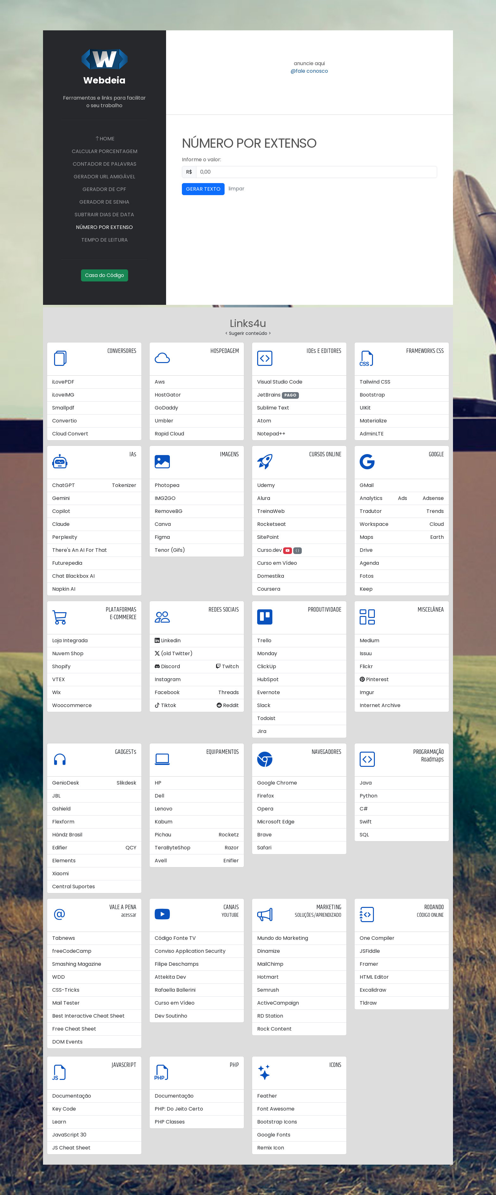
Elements (64, 860)
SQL (364, 834)
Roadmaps (432, 760)
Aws (160, 381)
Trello (264, 640)
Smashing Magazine (76, 964)
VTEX (58, 679)
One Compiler (377, 938)
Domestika (270, 576)
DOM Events (67, 1041)
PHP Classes (170, 1121)
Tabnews (63, 938)
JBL (56, 795)
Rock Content (274, 1028)
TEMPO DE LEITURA (104, 239)
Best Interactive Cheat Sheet (88, 1015)
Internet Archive (380, 705)
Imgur (367, 692)
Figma (162, 537)
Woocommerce (72, 705)
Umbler (164, 420)
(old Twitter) (174, 653)
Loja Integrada (70, 640)
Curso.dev (269, 550)
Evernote (268, 692)
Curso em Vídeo (277, 563)
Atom (264, 420)
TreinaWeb (271, 511)
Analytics (371, 498)
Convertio (64, 420)
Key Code (64, 1108)
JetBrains (269, 394)
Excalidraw (373, 990)
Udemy (266, 485)
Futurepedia (67, 563)
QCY (131, 847)
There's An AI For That (79, 550)
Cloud (437, 524)
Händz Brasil (67, 834)
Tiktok (165, 705)
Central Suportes (73, 886)
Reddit (228, 705)
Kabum (163, 821)
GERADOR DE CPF (104, 189)
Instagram (168, 679)
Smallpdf (63, 407)
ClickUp (266, 666)
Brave (264, 834)
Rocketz (229, 834)
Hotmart (268, 977)
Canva (163, 524)
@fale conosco (309, 71)
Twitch (227, 666)
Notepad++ (271, 433)
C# (364, 808)
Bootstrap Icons (277, 1121)
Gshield (61, 808)
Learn (59, 1121)
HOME (105, 138)
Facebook (167, 692)
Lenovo (163, 808)
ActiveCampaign (278, 1003)
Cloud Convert (70, 433)
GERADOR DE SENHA (104, 202)
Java (366, 782)
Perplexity (64, 537)
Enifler (231, 860)
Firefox (265, 795)
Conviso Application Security (190, 951)
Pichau (163, 834)
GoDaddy (166, 407)
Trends (435, 511)
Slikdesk (126, 782)
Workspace (374, 524)
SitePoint (268, 537)
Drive (366, 550)
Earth (437, 537)
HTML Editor (374, 977)
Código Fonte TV (175, 938)
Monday (267, 653)
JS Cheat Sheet (71, 1147)
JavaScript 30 (69, 1134)
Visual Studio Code (279, 381)
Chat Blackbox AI (73, 576)
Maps (366, 537)
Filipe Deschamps (177, 964)
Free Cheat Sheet (74, 1028)
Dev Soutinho (171, 1015)
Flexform (63, 821)
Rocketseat (271, 524)
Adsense (433, 498)
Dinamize (268, 951)
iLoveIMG (63, 394)
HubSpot (268, 679)
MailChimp (270, 964)
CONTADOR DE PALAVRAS (104, 164)
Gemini (61, 498)
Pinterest (374, 679)
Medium (369, 640)
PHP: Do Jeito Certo (179, 1108)
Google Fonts (273, 1134)
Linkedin (168, 640)
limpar (236, 188)
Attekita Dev (170, 977)
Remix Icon (270, 1147)
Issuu (366, 653)
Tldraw (368, 1003)
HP (158, 782)
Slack (263, 705)
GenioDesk (65, 782)
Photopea (167, 485)
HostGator (168, 394)
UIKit (365, 407)
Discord (167, 666)
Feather (267, 1096)
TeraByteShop (172, 847)
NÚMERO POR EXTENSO (104, 227)
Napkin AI (63, 589)
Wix (56, 692)
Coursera (268, 589)
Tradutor (371, 511)
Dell (159, 795)
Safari (264, 847)
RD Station (270, 1015)
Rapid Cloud (169, 433)
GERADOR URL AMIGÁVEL (104, 176)
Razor (232, 847)
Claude (61, 524)
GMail (367, 485)
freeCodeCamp (71, 951)
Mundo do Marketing (282, 938)
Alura (263, 498)
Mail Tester (66, 1003)
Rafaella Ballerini (175, 990)
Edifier (59, 847)
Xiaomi (60, 873)
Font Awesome (275, 1108)
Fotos (367, 576)
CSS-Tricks (65, 990)
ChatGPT (63, 485)
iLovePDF (63, 381)
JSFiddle (370, 951)
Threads (228, 692)
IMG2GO (165, 498)
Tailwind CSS (375, 381)
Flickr (366, 666)
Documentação (71, 1096)
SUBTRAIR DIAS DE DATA (104, 214)
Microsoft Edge (275, 821)
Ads (402, 498)
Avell (161, 860)
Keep (366, 589)
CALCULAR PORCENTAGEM (104, 151)
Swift (366, 821)
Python (368, 795)
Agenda (369, 563)
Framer (369, 964)
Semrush (268, 990)
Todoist (266, 718)
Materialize (373, 420)
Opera (265, 808)
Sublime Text (273, 407)
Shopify (61, 666)
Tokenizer (124, 485)
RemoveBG (169, 511)
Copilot (61, 511)
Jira (261, 731)
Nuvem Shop (68, 653)
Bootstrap (372, 394)
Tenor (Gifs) (170, 550)
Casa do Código (104, 275)
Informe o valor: (201, 159)
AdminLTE (372, 433)
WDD (58, 977)
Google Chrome (277, 782)
